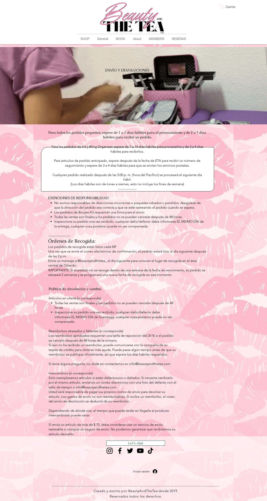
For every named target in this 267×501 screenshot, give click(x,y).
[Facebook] (120, 451)
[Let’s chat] (135, 443)
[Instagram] (110, 451)
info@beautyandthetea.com (149, 364)
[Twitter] (130, 451)
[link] (229, 7)
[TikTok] (150, 451)
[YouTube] (140, 451)
